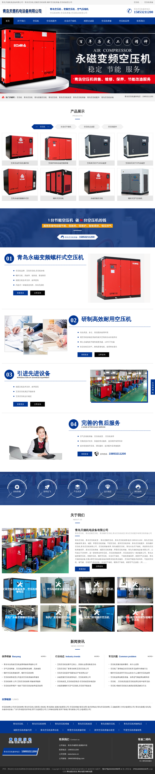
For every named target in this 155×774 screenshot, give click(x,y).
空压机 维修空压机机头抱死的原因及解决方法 (128, 686)
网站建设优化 (72, 771)
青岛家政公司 (73, 709)
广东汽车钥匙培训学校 (22, 709)
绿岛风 (148, 707)
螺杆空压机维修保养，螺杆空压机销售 (19, 673)
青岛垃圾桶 (139, 707)
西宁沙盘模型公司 (39, 709)
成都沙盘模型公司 (62, 707)
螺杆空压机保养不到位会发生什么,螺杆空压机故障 (130, 673)
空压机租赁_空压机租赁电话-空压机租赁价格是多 (76, 681)
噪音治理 (83, 707)
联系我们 (141, 21)
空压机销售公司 (8, 707)
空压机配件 (51, 21)
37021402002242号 (141, 769)
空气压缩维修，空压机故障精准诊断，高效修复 (22, 669)
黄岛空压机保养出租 (49, 730)
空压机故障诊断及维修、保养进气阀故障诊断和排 (130, 677)
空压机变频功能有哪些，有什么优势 (125, 664)
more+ (43, 656)
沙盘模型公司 (85, 709)
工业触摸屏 (115, 707)
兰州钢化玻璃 (52, 709)
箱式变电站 (92, 707)
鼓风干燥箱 (63, 709)
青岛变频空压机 (40, 97)
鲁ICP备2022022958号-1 (112, 769)
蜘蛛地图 (88, 771)
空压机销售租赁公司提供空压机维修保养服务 (21, 677)
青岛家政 (50, 707)
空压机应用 (124, 21)
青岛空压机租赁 (65, 97)
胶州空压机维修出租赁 (104, 730)
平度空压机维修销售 (132, 730)
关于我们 (21, 21)
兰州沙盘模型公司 (127, 707)
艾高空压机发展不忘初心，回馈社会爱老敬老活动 (76, 664)
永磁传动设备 (7, 709)
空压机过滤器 (89, 127)
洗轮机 (43, 707)
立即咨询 (99, 570)
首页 (8, 21)
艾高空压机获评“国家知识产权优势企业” (72, 673)
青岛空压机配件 (93, 97)
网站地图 (81, 771)
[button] (75, 90)
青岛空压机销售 (103, 707)
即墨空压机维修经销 (76, 730)
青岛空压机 (29, 2)
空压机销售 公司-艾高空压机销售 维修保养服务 (22, 681)
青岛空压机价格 (107, 97)
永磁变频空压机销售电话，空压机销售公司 (74, 677)
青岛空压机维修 (79, 97)
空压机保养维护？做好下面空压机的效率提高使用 (23, 686)
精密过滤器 (89, 21)
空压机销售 (19, 707)
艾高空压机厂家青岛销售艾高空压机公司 (73, 669)
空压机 (136, 2)
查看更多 (82, 570)
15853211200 (73, 750)
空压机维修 (148, 2)
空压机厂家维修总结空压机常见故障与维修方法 (129, 669)
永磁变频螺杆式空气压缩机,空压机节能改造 (74, 686)
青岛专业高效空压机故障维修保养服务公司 (20, 664)
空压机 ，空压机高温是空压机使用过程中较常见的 (130, 681)
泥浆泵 (37, 707)
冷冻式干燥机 (70, 21)
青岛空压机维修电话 (133, 724)
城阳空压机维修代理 (22, 730)
